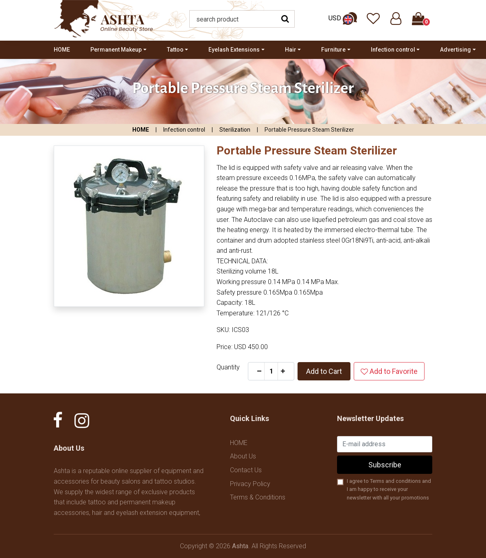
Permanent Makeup (116, 49)
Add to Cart (324, 371)
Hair (290, 49)
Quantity (228, 367)
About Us (243, 456)
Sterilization (234, 129)
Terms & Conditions (257, 497)
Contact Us (246, 470)
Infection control (393, 49)
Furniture (333, 49)
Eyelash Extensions (234, 49)
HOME (62, 49)
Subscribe (384, 464)
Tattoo (175, 49)
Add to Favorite (389, 371)
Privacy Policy (250, 484)
